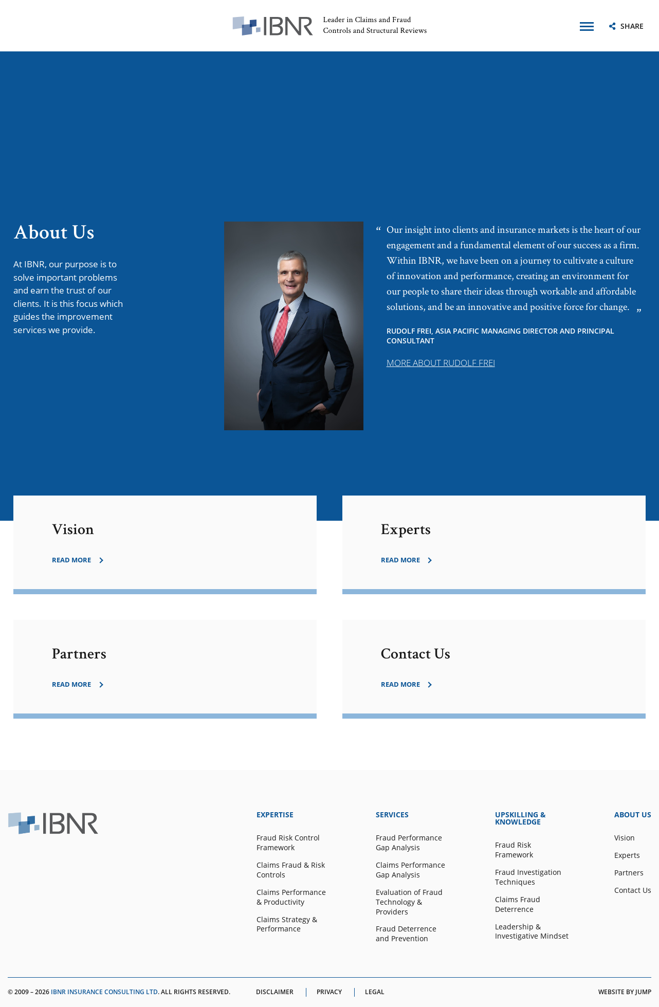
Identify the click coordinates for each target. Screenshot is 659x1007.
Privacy (329, 992)
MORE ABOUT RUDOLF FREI (441, 363)
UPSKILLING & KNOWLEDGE (520, 818)
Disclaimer (275, 992)
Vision (624, 838)
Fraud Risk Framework (514, 849)
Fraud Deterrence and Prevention (406, 933)
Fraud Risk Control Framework (288, 842)
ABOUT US (632, 814)
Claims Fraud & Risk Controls (291, 870)
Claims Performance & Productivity (291, 897)
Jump (643, 991)
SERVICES (392, 814)
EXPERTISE (275, 814)
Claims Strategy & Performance (287, 924)
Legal (375, 992)
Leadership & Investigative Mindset (532, 931)
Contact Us (632, 890)
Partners (629, 872)
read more (71, 560)
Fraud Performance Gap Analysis (409, 842)
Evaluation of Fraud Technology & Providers (409, 902)
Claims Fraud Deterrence (517, 904)
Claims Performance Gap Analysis (410, 870)
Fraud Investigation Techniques (528, 877)
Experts (627, 855)
